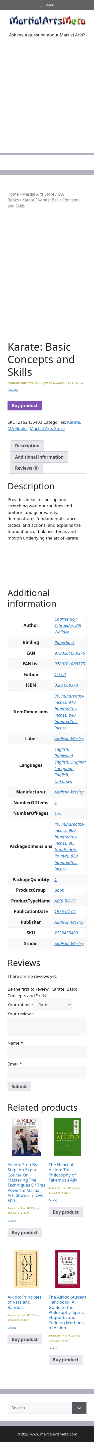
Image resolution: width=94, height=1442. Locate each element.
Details (12, 390)
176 (57, 813)
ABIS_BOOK (65, 901)
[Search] (79, 1408)
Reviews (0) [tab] (27, 468)
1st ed (60, 674)
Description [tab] (27, 446)
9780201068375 (69, 653)
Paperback (64, 642)
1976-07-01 (65, 911)
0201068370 (66, 685)
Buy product (25, 405)
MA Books (18, 428)
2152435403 (66, 933)
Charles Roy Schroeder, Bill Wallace (67, 625)
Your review (21, 1014)
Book (59, 890)
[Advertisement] (47, 106)
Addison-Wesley (68, 738)
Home (13, 194)
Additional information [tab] (39, 457)
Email (15, 1064)
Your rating (20, 1004)
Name (15, 1043)
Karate (28, 200)
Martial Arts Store (38, 194)
